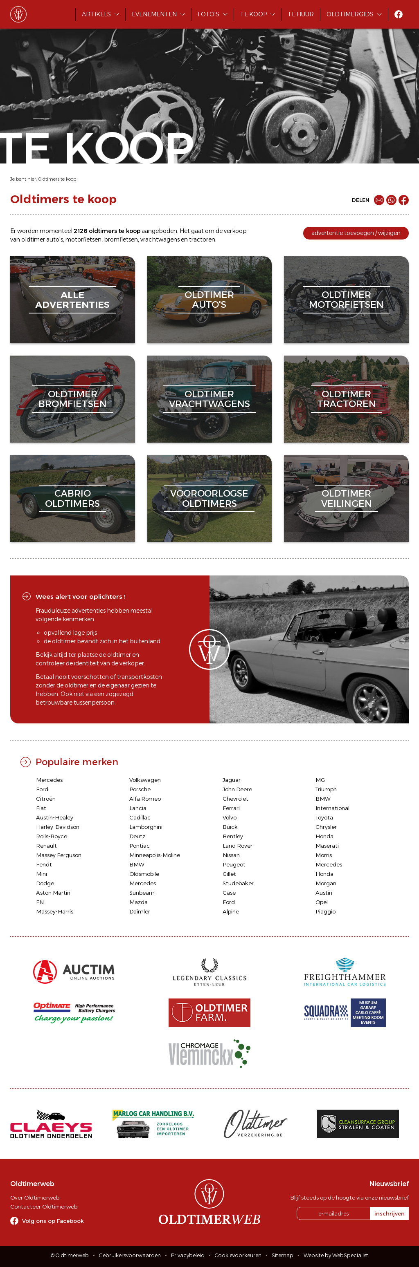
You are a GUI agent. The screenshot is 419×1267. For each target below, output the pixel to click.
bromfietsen (121, 239)
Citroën (46, 798)
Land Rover (237, 845)
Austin (323, 892)
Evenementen (154, 14)
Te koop (253, 14)
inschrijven (389, 1213)
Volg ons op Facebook (53, 1221)
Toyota (324, 817)
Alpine (231, 911)
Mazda (138, 902)
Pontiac (139, 845)
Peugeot (234, 864)
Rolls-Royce (51, 836)
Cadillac (140, 817)
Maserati (327, 845)
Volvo (230, 817)
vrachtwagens (160, 239)
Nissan (231, 855)
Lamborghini (145, 827)
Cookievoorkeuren (238, 1255)
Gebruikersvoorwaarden (130, 1255)
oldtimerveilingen (346, 498)
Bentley (233, 836)
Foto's (208, 14)
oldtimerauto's (209, 300)
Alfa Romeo (145, 798)
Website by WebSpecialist (336, 1255)
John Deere (237, 789)
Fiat (41, 808)
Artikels (96, 14)
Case (229, 892)
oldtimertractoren (346, 399)
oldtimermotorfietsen (346, 300)
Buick (230, 827)
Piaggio (325, 911)
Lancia (137, 808)
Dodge (45, 883)
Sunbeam (142, 892)
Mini (41, 874)
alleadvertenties (72, 300)
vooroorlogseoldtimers (209, 498)
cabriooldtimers (72, 498)
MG (320, 780)
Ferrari (231, 808)
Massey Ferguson (58, 855)
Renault (46, 845)
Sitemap (282, 1255)
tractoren (202, 239)
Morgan (325, 883)
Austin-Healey (54, 817)
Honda (324, 836)
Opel (321, 902)
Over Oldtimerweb (34, 1197)
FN (40, 902)
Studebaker (238, 883)
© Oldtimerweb (70, 1255)
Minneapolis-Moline (154, 855)
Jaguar (232, 780)
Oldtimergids (350, 14)
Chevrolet (235, 798)
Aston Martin (53, 892)
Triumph (326, 789)
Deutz (137, 836)
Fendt (44, 864)
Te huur (301, 14)
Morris (323, 855)
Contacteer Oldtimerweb (43, 1206)
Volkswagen (145, 780)
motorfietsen (83, 239)
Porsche (140, 789)
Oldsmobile (144, 874)
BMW (323, 798)
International (332, 808)
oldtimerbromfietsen (72, 399)
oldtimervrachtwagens (209, 399)
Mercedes (49, 780)
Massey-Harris (54, 911)
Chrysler (326, 827)
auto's (54, 239)
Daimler (139, 911)
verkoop (235, 231)
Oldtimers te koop (57, 179)
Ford (42, 789)
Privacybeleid (188, 1255)
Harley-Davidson (57, 827)
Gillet (229, 874)
